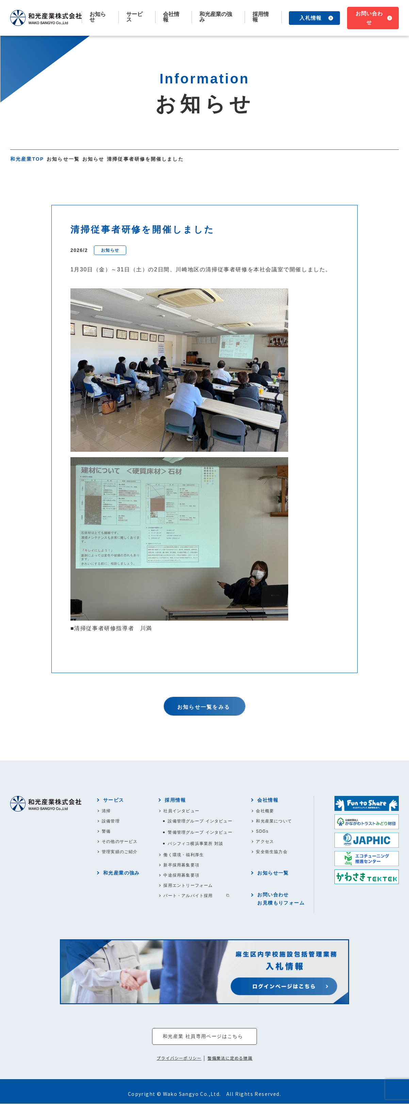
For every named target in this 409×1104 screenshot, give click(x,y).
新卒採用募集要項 (181, 865)
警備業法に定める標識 (230, 1058)
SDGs (262, 831)
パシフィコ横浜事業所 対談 (195, 843)
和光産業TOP (27, 159)
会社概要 (265, 811)
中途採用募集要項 (181, 875)
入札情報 (310, 18)
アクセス (265, 841)
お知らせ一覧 (63, 159)
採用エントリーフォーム (188, 885)
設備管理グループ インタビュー (200, 821)
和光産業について (274, 821)
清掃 (106, 811)
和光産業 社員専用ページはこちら (203, 1036)
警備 (106, 831)
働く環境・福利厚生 (183, 854)
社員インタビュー (181, 811)
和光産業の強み (215, 16)
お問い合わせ (369, 18)
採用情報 (175, 800)
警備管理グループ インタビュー (200, 832)
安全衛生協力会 (271, 851)
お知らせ (97, 16)
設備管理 (111, 821)
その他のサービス (120, 841)
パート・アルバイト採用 (188, 895)
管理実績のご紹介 (120, 851)
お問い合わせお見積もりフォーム (281, 899)
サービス (113, 800)
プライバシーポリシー (179, 1058)
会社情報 (267, 800)
